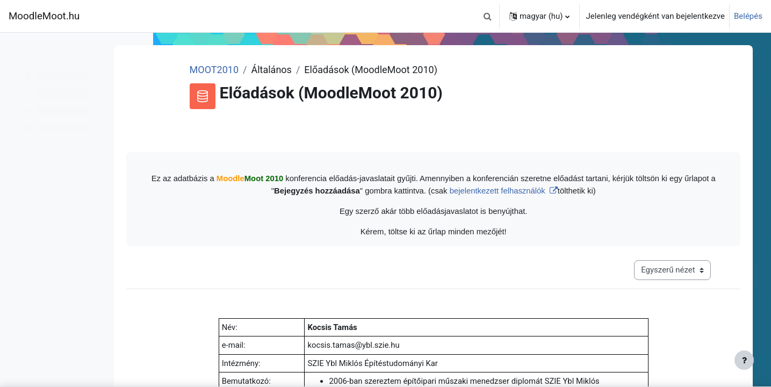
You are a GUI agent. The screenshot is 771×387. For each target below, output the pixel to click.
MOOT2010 (256, 69)
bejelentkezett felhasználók (536, 190)
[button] (488, 16)
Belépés (748, 16)
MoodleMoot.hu (44, 16)
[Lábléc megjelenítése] (744, 360)
